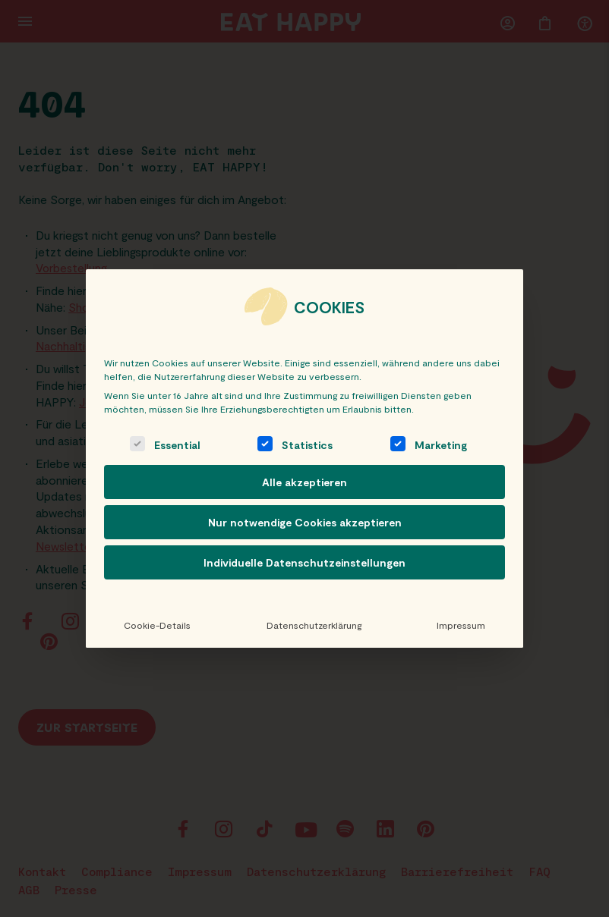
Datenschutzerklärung (313, 625)
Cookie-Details (157, 625)
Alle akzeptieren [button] (304, 482)
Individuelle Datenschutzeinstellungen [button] (304, 562)
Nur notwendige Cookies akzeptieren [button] (305, 522)
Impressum (461, 625)
